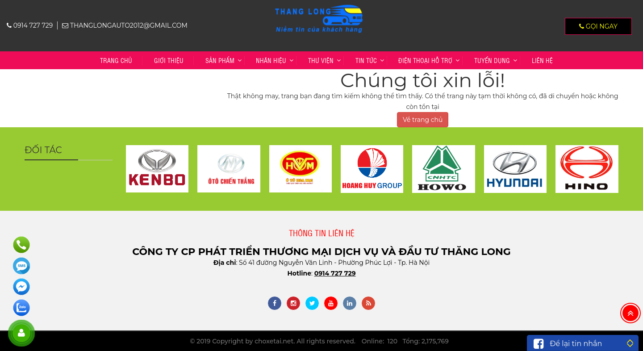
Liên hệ (542, 60)
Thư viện (321, 60)
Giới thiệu (169, 60)
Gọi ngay (598, 26)
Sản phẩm (219, 60)
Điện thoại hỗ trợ (425, 60)
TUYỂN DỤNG (492, 60)
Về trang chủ (423, 120)
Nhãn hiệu (271, 60)
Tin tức (366, 60)
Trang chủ (116, 60)
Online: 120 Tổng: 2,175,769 (405, 341)
